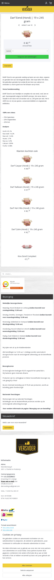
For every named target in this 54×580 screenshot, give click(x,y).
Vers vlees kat (7, 530)
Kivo (4, 544)
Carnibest (6, 557)
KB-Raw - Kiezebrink (10, 552)
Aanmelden (8, 428)
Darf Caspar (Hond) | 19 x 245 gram (27, 166)
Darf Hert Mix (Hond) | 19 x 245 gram (27, 208)
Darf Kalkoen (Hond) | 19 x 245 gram (27, 187)
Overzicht (7, 66)
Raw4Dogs (6, 554)
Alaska (5, 540)
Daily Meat (6, 549)
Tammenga (7, 547)
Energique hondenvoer (10, 532)
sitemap (22, 572)
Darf (4, 542)
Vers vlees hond (8, 527)
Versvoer (5, 561)
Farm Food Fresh (9, 535)
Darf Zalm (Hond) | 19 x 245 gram (27, 229)
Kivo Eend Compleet (27, 256)
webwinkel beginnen (35, 572)
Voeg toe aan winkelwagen (27, 57)
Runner (5, 537)
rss (26, 572)
